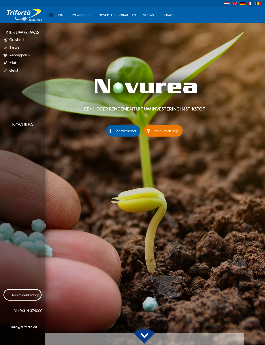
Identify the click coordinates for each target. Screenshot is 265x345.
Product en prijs (163, 130)
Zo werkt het (82, 15)
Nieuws (148, 15)
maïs (10, 62)
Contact (167, 15)
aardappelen (16, 55)
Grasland (13, 39)
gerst (10, 70)
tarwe (11, 47)
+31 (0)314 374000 (26, 310)
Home (56, 15)
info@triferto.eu (24, 327)
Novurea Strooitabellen (117, 15)
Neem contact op (25, 295)
